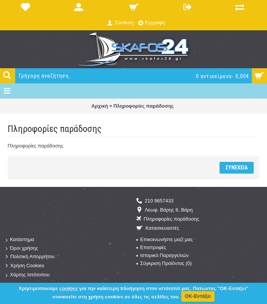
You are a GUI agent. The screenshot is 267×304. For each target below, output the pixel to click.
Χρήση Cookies (25, 266)
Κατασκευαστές (157, 228)
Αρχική (99, 106)
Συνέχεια (237, 168)
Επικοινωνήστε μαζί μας (164, 239)
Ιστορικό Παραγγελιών (162, 255)
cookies (68, 288)
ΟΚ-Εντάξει (198, 296)
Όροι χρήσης (22, 248)
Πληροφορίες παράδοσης (144, 106)
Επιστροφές (151, 247)
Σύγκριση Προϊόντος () (164, 263)
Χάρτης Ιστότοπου (28, 275)
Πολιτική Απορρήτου (30, 257)
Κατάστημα (20, 240)
